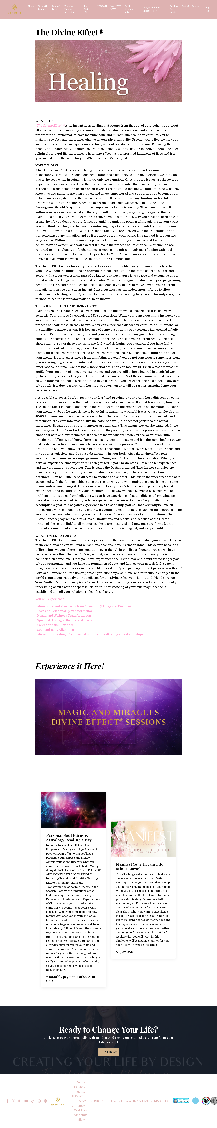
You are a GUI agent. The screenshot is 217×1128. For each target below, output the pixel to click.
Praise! (185, 6)
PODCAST (102, 6)
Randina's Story (56, 7)
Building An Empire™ (174, 9)
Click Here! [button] (108, 1052)
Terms (80, 1082)
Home (31, 6)
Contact (195, 6)
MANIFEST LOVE (115, 7)
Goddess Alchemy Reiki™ (129, 9)
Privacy (79, 1087)
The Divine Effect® (87, 9)
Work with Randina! (42, 7)
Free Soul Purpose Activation (69, 9)
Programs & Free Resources (152, 9)
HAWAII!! (78, 1096)
